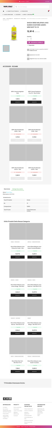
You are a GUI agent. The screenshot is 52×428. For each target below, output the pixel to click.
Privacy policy (6, 413)
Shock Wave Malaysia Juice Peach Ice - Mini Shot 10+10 (34, 285)
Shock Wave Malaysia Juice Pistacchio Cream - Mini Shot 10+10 (17, 247)
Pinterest (7, 398)
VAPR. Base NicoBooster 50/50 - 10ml (17, 130)
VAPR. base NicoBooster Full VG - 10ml (17, 168)
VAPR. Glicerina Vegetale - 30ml (17, 92)
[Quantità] (28, 39)
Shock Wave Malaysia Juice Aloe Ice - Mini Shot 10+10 (17, 323)
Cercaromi (30, 14)
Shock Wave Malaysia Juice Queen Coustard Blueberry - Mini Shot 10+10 (34, 247)
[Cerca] (32, 6)
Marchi (24, 14)
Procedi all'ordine (28, 415)
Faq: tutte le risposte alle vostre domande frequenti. (7, 410)
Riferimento (6, 194)
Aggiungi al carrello (35, 42)
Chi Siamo (5, 407)
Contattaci (5, 418)
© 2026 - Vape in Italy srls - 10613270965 (26, 426)
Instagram (10, 398)
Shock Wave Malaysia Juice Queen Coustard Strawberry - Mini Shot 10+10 (34, 361)
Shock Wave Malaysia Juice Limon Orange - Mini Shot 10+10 (17, 285)
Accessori (17, 14)
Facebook (4, 398)
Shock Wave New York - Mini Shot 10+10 (17, 361)
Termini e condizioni (28, 410)
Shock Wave (9, 192)
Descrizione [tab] (7, 189)
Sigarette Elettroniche (12, 11)
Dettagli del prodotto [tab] (17, 189)
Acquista (17, 102)
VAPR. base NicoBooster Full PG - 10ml (34, 168)
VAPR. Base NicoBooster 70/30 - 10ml (34, 130)
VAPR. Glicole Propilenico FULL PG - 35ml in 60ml (34, 92)
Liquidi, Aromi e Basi (7, 14)
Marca (4, 192)
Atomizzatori (24, 11)
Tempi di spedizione (28, 409)
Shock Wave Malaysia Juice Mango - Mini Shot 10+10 (34, 323)
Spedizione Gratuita (28, 420)
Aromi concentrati (17, 407)
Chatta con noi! (33, 50)
